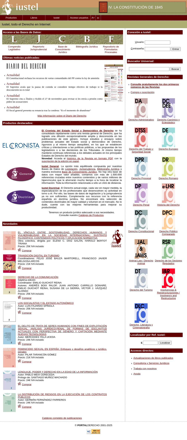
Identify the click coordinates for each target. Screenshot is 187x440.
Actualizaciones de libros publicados (153, 358)
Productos (11, 17)
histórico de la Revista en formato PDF (90, 158)
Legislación (71, 169)
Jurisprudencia (87, 169)
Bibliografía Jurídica (87, 46)
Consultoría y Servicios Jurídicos (151, 363)
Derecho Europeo (168, 147)
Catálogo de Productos (91, 215)
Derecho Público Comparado (168, 231)
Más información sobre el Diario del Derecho (62, 115)
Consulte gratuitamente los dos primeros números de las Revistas (155, 85)
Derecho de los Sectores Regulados (168, 260)
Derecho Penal (141, 203)
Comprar (27, 250)
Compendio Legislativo (14, 48)
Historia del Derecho (168, 203)
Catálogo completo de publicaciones (62, 418)
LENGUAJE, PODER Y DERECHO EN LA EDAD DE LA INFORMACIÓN (58, 371)
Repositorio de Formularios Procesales (111, 49)
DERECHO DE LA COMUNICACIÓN (38, 277)
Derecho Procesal (141, 177)
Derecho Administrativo (141, 118)
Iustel (56, 17)
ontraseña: (137, 48)
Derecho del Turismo (141, 288)
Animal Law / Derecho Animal (141, 260)
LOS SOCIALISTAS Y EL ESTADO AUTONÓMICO (46, 303)
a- (98, 17)
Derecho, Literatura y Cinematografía (141, 325)
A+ (93, 17)
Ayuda (137, 373)
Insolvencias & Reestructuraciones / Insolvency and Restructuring (168, 293)
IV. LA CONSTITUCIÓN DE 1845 (135, 7)
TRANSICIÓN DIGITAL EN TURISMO (38, 255)
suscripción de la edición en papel (60, 161)
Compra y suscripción (142, 92)
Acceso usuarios (79, 17)
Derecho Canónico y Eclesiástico (168, 120)
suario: (139, 42)
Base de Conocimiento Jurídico (62, 49)
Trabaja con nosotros (145, 368)
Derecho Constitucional (141, 230)
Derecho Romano (168, 177)
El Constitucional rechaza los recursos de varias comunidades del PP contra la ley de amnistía (53, 78)
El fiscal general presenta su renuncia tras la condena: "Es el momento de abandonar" (49, 110)
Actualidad (13, 75)
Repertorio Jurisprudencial (38, 48)
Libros (33, 17)
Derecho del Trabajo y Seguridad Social (141, 149)
